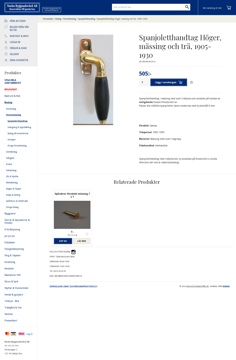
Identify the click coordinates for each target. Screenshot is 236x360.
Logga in (15, 42)
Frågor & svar (18, 48)
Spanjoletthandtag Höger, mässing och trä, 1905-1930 (122, 19)
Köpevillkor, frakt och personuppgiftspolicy (73, 286)
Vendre (226, 286)
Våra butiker (18, 21)
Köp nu (63, 241)
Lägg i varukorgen (169, 82)
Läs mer (81, 241)
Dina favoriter (19, 60)
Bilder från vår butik (19, 29)
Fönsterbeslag (69, 19)
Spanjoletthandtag (86, 19)
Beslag (58, 19)
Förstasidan (48, 19)
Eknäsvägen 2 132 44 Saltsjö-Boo (13, 351)
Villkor (14, 54)
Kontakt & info (19, 36)
